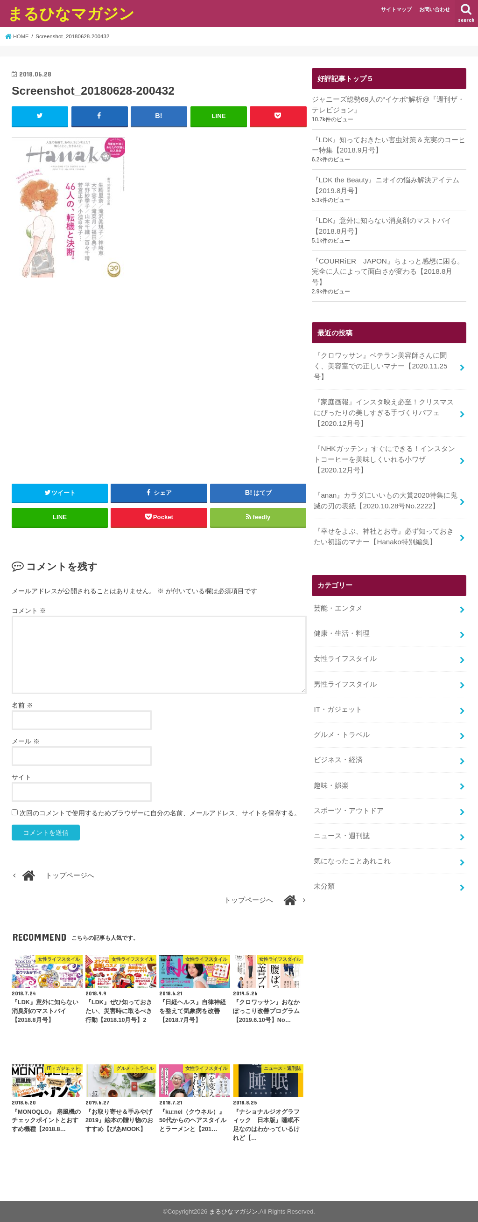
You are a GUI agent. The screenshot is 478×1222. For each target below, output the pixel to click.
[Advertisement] (159, 387)
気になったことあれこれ (352, 836)
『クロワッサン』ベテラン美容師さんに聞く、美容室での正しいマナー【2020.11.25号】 (380, 352)
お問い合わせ (434, 9)
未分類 (324, 860)
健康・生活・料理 (342, 614)
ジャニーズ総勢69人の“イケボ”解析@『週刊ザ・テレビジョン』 (388, 104)
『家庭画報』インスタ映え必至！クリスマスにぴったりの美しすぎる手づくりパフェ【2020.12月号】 (384, 397)
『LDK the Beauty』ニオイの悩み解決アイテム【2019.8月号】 (385, 184)
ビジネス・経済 (338, 737)
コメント (29, 610)
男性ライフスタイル (345, 663)
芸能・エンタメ (338, 589)
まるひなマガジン (70, 13)
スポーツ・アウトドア (349, 786)
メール (26, 740)
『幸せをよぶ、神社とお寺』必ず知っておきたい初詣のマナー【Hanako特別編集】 (384, 518)
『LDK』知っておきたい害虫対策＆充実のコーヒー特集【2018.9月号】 (388, 144)
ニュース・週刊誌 (342, 811)
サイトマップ (396, 9)
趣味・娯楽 (331, 761)
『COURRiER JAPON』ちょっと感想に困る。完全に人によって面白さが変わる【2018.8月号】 (389, 264)
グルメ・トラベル (342, 712)
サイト (21, 776)
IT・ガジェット (338, 688)
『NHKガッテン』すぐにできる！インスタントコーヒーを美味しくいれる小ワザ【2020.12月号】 (386, 443)
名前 (22, 704)
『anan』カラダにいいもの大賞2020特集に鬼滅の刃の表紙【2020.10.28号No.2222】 (385, 483)
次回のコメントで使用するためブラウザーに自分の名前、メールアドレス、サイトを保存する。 (160, 812)
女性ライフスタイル (345, 638)
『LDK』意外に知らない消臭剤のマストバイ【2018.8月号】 (381, 224)
